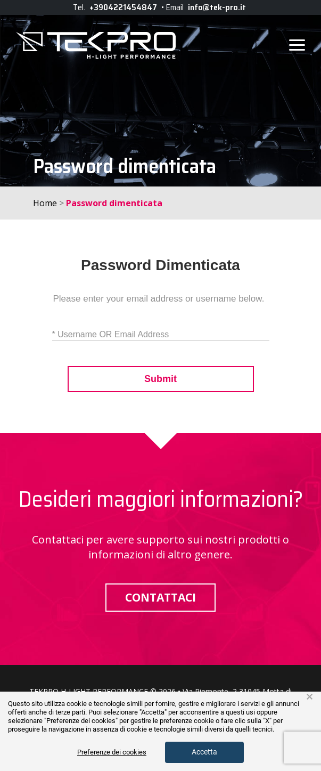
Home (45, 203)
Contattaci (160, 597)
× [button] (309, 697)
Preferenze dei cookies (111, 752)
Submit (160, 379)
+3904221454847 (123, 7)
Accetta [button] (204, 752)
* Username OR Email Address (110, 334)
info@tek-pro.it (217, 7)
